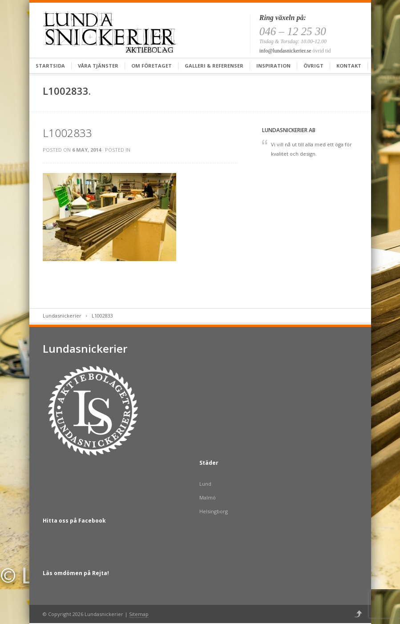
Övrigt (313, 65)
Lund (205, 483)
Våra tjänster (98, 65)
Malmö (207, 497)
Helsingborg (213, 511)
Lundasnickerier (62, 315)
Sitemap (139, 614)
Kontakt (348, 65)
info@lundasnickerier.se (285, 51)
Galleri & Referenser (214, 65)
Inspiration (273, 65)
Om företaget (151, 65)
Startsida (50, 65)
